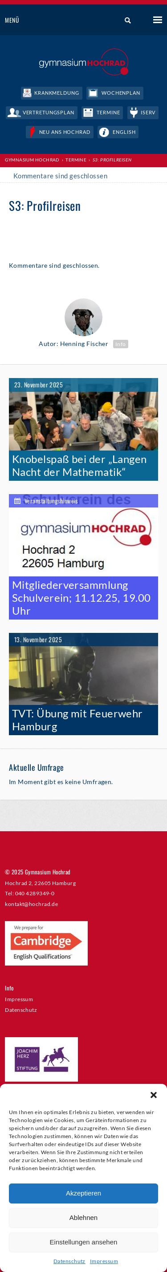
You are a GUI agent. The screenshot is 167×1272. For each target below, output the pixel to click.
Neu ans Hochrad (64, 132)
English (124, 132)
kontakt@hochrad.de (31, 904)
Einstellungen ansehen (84, 1242)
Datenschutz (69, 1261)
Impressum (104, 1261)
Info (120, 344)
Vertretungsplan (48, 112)
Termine (108, 112)
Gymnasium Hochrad (32, 159)
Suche (124, 20)
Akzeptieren (83, 1193)
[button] (153, 1095)
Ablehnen (83, 1217)
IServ (148, 112)
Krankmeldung (56, 93)
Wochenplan (121, 93)
